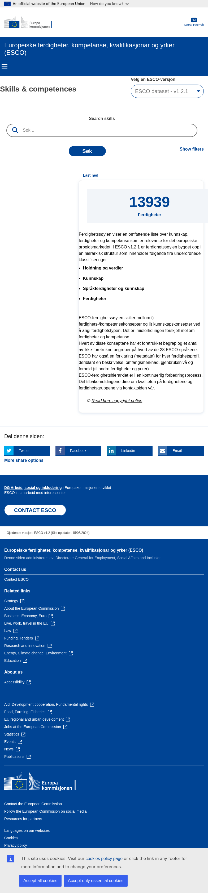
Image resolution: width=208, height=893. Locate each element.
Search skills (102, 118)
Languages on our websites (27, 830)
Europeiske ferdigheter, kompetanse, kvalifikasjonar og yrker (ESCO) (73, 550)
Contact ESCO (16, 579)
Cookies (11, 838)
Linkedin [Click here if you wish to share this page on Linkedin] (128, 450)
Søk (87, 151)
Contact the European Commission (33, 804)
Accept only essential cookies (95, 880)
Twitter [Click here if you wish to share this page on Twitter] (24, 450)
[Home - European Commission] (30, 22)
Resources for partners (23, 819)
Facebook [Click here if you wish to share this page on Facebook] (78, 450)
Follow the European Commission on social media (45, 811)
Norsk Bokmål (194, 22)
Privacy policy (15, 845)
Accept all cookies (40, 880)
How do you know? (109, 3)
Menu (4, 66)
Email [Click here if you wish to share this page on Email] (177, 450)
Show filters (192, 149)
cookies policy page (104, 858)
